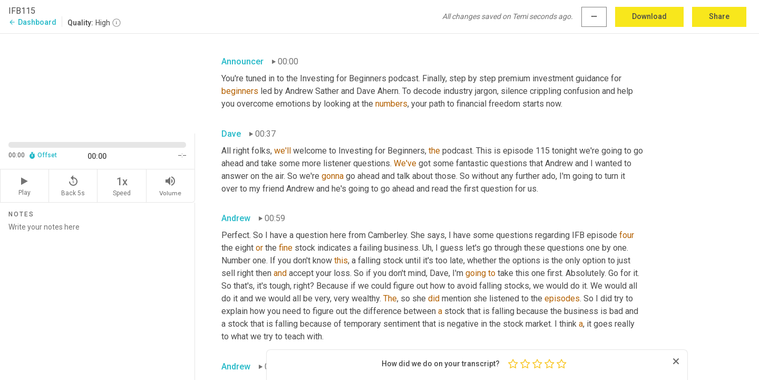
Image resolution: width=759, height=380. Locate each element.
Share (719, 16)
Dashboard (32, 22)
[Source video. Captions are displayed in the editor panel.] (97, 82)
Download (649, 16)
